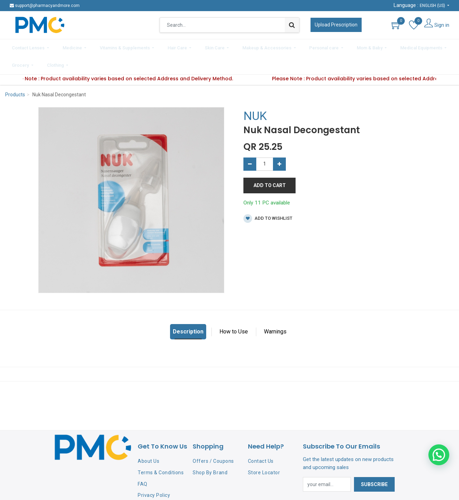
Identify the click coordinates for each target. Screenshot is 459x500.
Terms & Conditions (161, 452)
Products (15, 74)
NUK (255, 96)
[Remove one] (249, 143)
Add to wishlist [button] (267, 198)
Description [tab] (188, 311)
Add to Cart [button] (269, 165)
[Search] (292, 25)
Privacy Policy (154, 475)
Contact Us (261, 440)
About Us (148, 440)
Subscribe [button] (374, 464)
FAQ (142, 463)
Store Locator (264, 452)
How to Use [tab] (233, 311)
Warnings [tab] (275, 311)
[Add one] (279, 143)
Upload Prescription (336, 24)
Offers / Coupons (213, 440)
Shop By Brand (210, 452)
